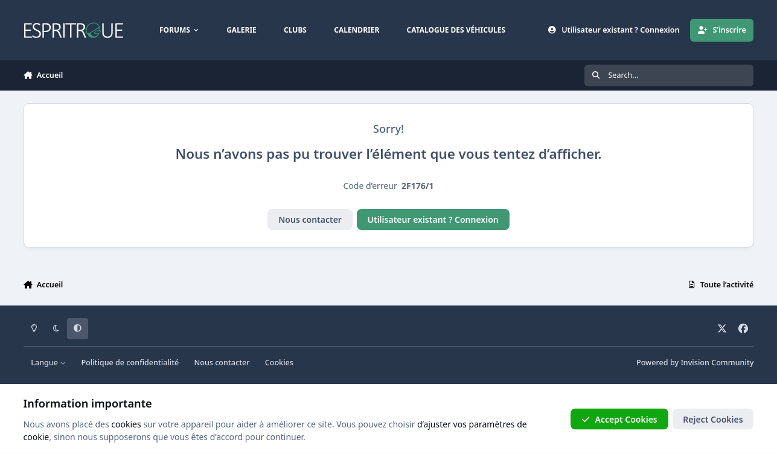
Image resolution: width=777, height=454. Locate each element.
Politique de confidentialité (130, 362)
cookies (126, 423)
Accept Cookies (619, 418)
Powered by (694, 362)
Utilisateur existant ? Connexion (433, 219)
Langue (48, 362)
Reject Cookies (713, 418)
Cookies (279, 362)
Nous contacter (310, 219)
